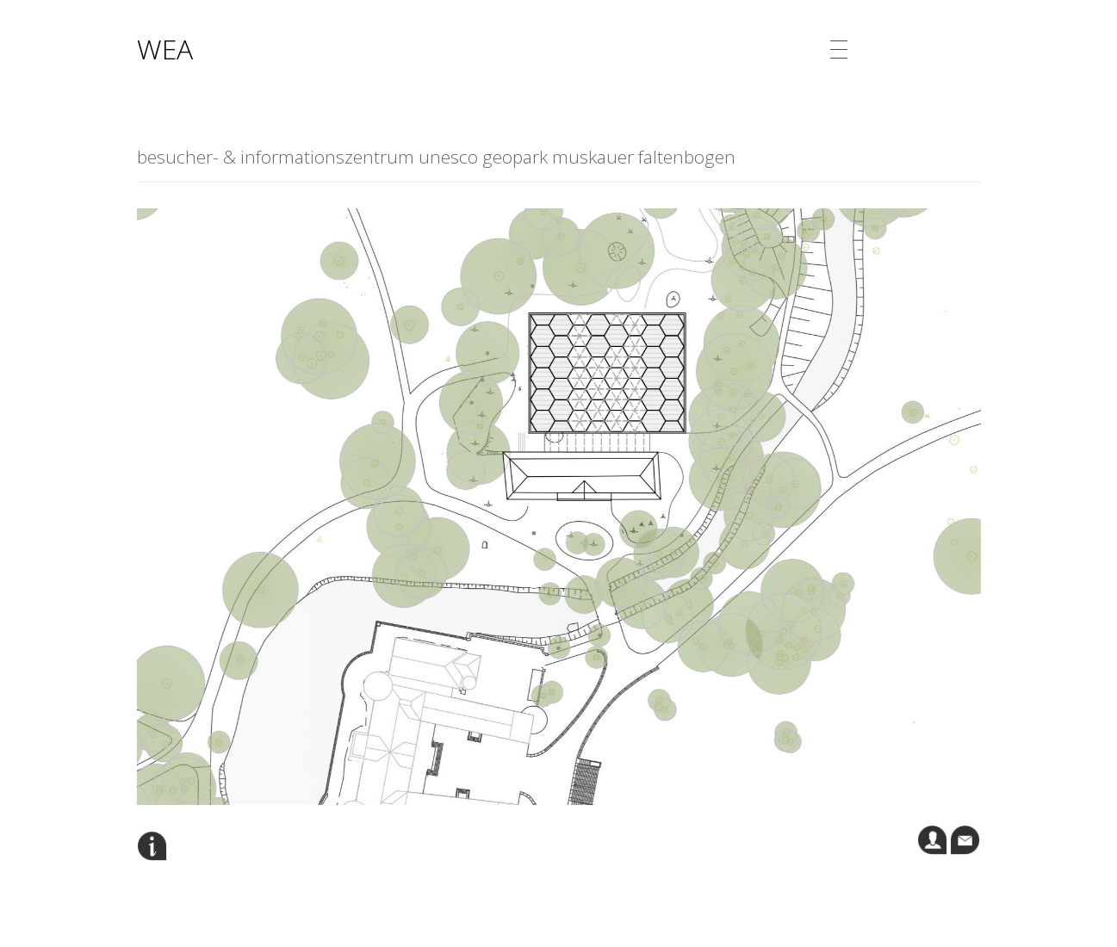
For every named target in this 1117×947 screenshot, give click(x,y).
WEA (165, 48)
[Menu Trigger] (839, 49)
